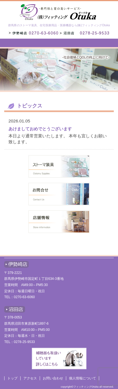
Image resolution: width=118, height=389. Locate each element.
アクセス (30, 378)
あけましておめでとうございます (40, 128)
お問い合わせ (53, 378)
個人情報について (82, 378)
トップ (12, 378)
